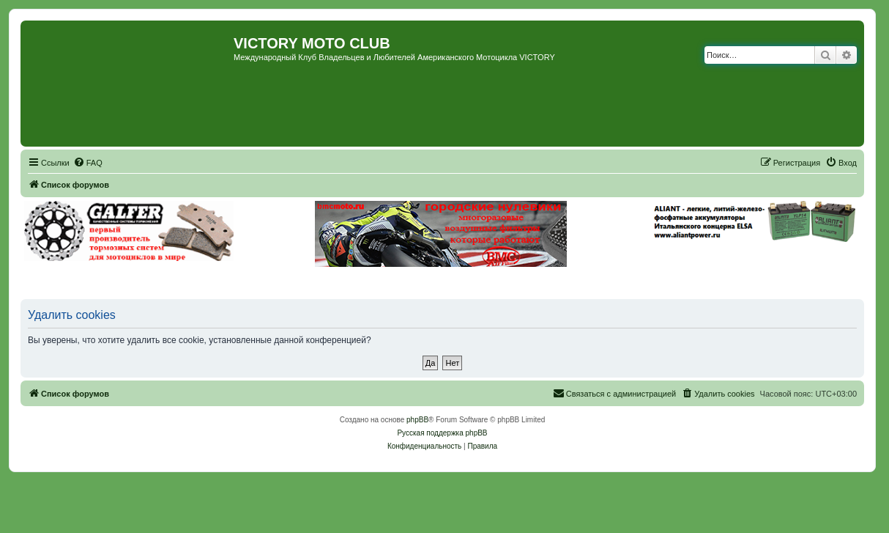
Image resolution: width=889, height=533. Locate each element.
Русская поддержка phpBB (442, 433)
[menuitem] (88, 163)
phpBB (417, 420)
